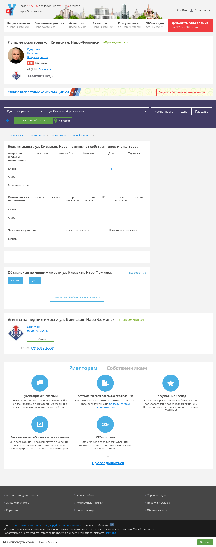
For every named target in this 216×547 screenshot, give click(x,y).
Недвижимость (18, 25)
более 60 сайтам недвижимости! (113, 405)
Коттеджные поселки (89, 502)
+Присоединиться (116, 42)
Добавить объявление (190, 25)
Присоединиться (108, 462)
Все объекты (137, 272)
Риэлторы (103, 25)
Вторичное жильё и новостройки (17, 157)
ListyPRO (110, 533)
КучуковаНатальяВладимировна (37, 53)
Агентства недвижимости (22, 495)
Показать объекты (33, 120)
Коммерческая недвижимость (18, 198)
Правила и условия (159, 502)
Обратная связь (157, 510)
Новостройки (85, 495)
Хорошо (205, 542)
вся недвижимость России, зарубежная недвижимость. (50, 525)
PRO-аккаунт (154, 25)
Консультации (129, 25)
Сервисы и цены (157, 495)
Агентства (78, 25)
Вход (185, 10)
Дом (33, 279)
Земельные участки (50, 25)
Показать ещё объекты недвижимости (77, 297)
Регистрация (202, 10)
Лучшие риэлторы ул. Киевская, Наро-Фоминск (53, 42)
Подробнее (47, 542)
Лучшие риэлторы (18, 502)
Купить (14, 279)
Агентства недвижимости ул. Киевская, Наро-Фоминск (61, 319)
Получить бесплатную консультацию (182, 92)
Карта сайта (13, 510)
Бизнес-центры (86, 510)
